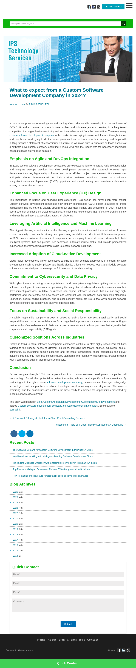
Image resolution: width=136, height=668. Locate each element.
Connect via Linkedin (94, 7)
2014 (15, 555)
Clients (72, 639)
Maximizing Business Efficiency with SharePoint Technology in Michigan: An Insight (55, 463)
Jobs (82, 639)
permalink (15, 409)
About (52, 639)
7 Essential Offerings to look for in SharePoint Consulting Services (47, 418)
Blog (39, 401)
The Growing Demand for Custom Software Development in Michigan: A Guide (53, 450)
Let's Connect (113, 6)
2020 (15, 523)
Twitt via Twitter (98, 7)
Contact (92, 639)
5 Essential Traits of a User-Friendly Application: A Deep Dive (91, 424)
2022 (15, 513)
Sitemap (111, 650)
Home (41, 639)
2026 (15, 491)
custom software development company (32, 135)
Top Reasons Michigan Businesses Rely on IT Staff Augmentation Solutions (51, 469)
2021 (15, 518)
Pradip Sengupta (39, 104)
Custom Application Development (61, 401)
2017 (15, 539)
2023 (15, 507)
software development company (64, 382)
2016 (15, 545)
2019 (15, 529)
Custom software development (98, 401)
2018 (15, 534)
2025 (15, 497)
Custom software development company (40, 405)
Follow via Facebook (89, 7)
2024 (15, 502)
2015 (15, 550)
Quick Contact (68, 663)
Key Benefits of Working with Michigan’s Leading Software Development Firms (53, 456)
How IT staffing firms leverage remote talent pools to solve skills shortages (50, 475)
